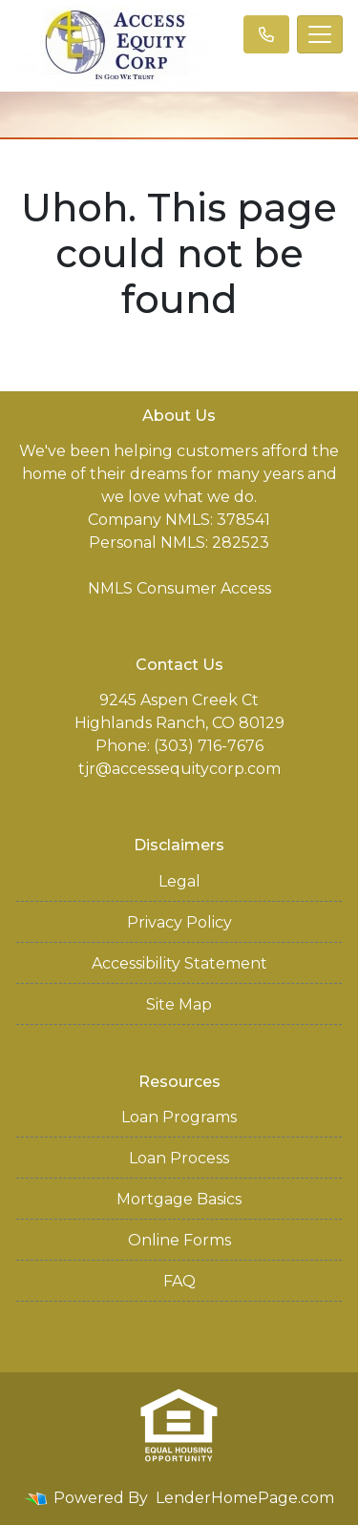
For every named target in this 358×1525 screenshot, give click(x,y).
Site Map (179, 1004)
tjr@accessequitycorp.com (179, 769)
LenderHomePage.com (245, 1498)
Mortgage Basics (179, 1199)
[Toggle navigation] (320, 34)
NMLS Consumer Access (179, 588)
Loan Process (179, 1158)
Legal (179, 881)
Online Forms (179, 1240)
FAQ (179, 1281)
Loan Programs (179, 1117)
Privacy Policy (179, 922)
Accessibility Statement (179, 963)
